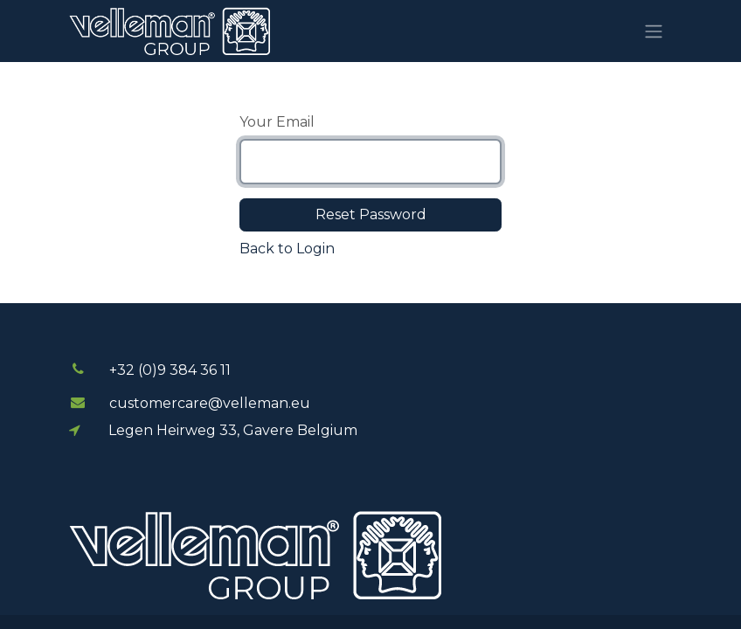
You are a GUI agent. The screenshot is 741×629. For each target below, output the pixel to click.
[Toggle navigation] (653, 31)
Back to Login (287, 248)
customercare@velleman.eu (209, 403)
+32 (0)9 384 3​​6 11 (170, 370)
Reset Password (370, 214)
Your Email (277, 122)
